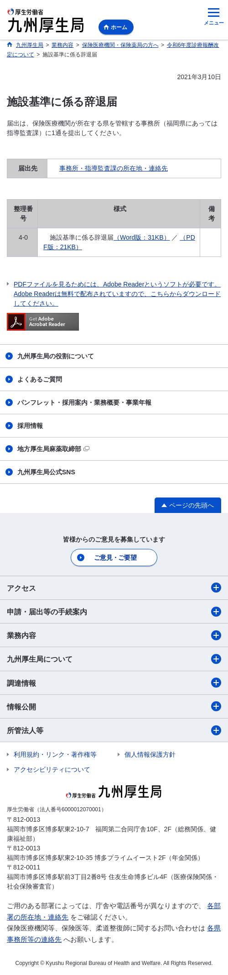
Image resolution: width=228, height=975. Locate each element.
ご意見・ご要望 (115, 557)
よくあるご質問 (39, 379)
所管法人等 (114, 730)
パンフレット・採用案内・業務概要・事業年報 (84, 402)
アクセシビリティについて (52, 769)
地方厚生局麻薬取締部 (53, 448)
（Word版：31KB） (142, 237)
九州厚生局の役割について (55, 356)
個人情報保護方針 (150, 754)
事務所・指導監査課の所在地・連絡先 (113, 168)
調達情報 (114, 683)
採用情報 (30, 425)
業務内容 (114, 635)
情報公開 (114, 706)
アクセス (114, 588)
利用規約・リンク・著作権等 (55, 754)
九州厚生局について (114, 659)
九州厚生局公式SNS (46, 472)
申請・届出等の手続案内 (114, 612)
